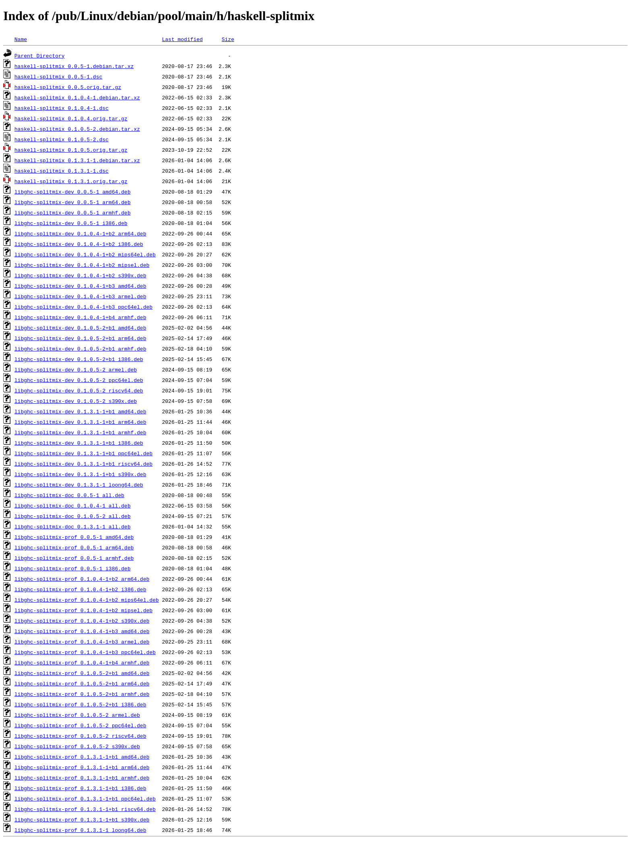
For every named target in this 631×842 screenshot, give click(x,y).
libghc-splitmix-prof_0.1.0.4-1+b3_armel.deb (81, 641)
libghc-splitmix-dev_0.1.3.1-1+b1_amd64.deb (80, 411)
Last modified (182, 39)
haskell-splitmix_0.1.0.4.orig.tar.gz (71, 118)
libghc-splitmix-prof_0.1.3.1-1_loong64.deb (80, 830)
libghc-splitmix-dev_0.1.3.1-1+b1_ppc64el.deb (83, 453)
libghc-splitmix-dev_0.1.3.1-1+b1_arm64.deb (80, 421)
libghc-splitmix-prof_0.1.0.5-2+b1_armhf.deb (81, 694)
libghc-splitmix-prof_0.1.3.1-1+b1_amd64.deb (81, 756)
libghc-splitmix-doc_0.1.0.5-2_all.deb (72, 516)
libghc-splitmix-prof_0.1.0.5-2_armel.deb (77, 714)
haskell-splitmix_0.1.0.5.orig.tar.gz (71, 149)
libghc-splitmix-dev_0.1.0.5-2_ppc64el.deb (78, 380)
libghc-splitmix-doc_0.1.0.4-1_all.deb (72, 505)
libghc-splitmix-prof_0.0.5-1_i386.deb (72, 568)
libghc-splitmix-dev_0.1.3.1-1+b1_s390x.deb (80, 474)
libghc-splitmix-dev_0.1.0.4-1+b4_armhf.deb (80, 317)
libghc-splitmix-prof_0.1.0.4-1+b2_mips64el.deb (86, 599)
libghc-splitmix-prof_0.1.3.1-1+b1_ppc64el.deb (85, 798)
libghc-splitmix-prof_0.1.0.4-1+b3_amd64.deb (81, 631)
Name (20, 39)
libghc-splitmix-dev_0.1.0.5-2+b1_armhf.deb (80, 348)
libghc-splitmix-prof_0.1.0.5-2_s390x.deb (77, 746)
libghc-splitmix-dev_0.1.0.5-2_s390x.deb (75, 400)
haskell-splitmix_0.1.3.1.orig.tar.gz (71, 181)
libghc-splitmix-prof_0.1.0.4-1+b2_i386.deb (80, 589)
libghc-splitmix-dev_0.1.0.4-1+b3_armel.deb (80, 296)
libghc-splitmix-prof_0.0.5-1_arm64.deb (74, 547)
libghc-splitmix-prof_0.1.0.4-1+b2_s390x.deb (81, 620)
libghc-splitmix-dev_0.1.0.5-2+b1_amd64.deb (80, 327)
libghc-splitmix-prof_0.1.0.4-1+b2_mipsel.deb (83, 610)
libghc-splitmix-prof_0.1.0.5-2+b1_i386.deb (80, 704)
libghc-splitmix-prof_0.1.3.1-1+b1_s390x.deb (81, 819)
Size (228, 39)
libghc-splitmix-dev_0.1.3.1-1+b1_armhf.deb (80, 432)
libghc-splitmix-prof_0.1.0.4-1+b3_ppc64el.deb (85, 652)
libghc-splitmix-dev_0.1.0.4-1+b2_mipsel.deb (81, 264)
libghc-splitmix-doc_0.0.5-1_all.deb (69, 495)
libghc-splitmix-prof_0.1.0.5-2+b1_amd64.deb (81, 673)
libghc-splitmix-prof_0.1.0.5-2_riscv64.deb (80, 735)
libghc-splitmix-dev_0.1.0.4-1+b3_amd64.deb (80, 285)
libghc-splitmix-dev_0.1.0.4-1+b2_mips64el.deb (85, 254)
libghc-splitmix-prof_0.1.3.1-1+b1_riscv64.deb (85, 809)
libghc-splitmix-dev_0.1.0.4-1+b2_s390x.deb (80, 275)
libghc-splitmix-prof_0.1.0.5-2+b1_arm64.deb (81, 683)
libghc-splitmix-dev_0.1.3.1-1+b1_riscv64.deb (83, 463)
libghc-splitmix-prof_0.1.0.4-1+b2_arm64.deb (81, 578)
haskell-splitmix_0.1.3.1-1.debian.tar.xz (77, 160)
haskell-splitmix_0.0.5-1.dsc (58, 76)
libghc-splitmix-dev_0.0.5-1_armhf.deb (72, 212)
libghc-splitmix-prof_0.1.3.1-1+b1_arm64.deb (81, 767)
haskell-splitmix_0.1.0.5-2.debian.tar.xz (77, 128)
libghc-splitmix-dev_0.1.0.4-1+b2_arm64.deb (80, 233)
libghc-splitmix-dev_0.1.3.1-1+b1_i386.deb (78, 442)
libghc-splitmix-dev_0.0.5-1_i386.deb (71, 223)
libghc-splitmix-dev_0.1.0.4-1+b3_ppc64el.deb (83, 306)
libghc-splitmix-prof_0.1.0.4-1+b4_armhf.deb (81, 662)
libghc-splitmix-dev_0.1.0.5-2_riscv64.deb (78, 390)
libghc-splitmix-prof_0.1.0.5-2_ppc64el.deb (80, 725)
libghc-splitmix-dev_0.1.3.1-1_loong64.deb (78, 484)
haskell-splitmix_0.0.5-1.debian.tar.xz (74, 66)
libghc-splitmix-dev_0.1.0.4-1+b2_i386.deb (78, 244)
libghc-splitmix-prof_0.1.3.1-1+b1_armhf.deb (81, 777)
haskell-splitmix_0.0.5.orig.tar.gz (67, 87)
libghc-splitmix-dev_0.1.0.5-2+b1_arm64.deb (80, 338)
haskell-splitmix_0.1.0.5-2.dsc (61, 139)
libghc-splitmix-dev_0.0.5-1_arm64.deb (72, 202)
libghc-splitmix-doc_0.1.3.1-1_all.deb (72, 526)
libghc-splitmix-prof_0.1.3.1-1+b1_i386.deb (80, 788)
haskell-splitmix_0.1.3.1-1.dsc (61, 170)
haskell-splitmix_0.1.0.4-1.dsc (61, 107)
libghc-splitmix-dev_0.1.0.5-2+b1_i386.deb (78, 359)
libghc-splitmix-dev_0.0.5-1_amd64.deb (72, 191)
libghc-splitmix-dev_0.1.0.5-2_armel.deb (75, 369)
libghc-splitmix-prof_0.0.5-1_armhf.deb (74, 557)
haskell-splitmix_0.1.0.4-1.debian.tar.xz (77, 97)
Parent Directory (39, 55)
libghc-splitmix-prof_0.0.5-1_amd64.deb (74, 537)
